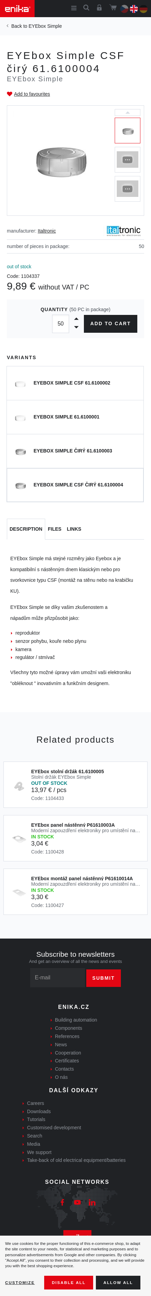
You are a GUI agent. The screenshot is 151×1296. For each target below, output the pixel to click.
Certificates (67, 1060)
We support (39, 1152)
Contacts (64, 1069)
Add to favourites (32, 94)
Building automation (76, 1020)
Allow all (118, 1282)
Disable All (69, 1282)
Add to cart (110, 323)
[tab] (26, 529)
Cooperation (68, 1053)
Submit (103, 978)
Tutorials (36, 1119)
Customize (20, 1282)
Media (33, 1144)
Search (34, 1136)
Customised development (54, 1127)
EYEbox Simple (45, 26)
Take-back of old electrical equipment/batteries (76, 1160)
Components (68, 1028)
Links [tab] (74, 529)
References (67, 1036)
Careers (35, 1103)
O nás (61, 1077)
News (61, 1044)
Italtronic (47, 231)
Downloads (39, 1111)
